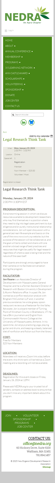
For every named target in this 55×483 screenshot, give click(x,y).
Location (9, 154)
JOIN (8, 415)
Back (5, 132)
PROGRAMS (22, 422)
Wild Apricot (30, 477)
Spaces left (8, 158)
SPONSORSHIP (22, 419)
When (10, 148)
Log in (11, 30)
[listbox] (41, 136)
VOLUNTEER (31, 415)
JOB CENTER (25, 426)
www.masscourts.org (22, 236)
